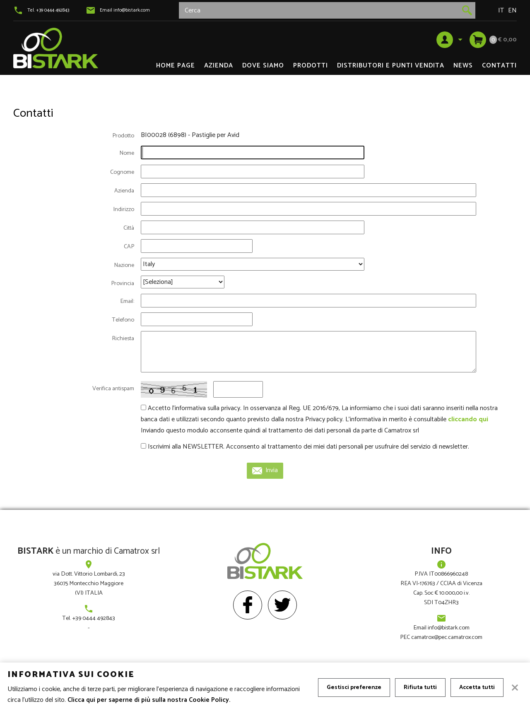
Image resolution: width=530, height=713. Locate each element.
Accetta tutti (477, 687)
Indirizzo (123, 209)
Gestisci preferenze (354, 687)
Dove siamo (263, 65)
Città (128, 228)
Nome (126, 153)
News (463, 65)
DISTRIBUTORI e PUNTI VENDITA (390, 65)
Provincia (122, 283)
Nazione (124, 265)
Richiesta (123, 338)
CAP (129, 247)
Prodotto (123, 136)
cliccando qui (468, 419)
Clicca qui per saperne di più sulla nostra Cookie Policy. (148, 700)
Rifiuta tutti (420, 687)
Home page (175, 65)
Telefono (123, 320)
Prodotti (310, 65)
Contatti (499, 65)
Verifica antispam (113, 389)
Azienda (218, 65)
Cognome (122, 172)
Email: (127, 301)
